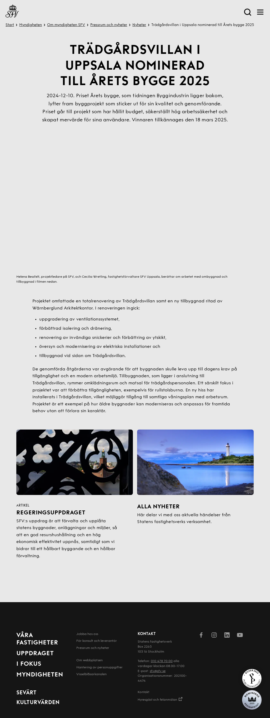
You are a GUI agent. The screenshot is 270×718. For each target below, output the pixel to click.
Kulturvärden (37, 702)
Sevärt (26, 693)
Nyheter (139, 25)
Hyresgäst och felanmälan (160, 698)
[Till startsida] (12, 12)
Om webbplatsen (89, 660)
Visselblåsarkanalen (91, 674)
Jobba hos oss (87, 634)
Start (10, 25)
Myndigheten (30, 25)
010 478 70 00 (162, 661)
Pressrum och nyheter (108, 25)
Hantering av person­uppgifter (99, 667)
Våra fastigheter (37, 639)
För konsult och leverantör (96, 641)
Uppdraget (35, 653)
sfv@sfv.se (158, 671)
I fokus (28, 664)
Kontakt (143, 692)
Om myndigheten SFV (66, 25)
